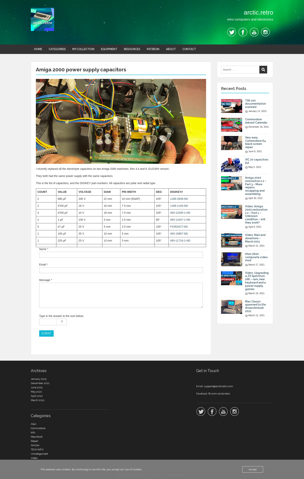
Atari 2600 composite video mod (256, 257)
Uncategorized (39, 453)
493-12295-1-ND (180, 212)
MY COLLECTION (83, 49)
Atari (33, 424)
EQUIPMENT (109, 49)
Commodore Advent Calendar (256, 121)
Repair (34, 441)
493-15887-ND (179, 233)
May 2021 (36, 391)
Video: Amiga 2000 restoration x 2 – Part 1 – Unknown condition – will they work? (256, 214)
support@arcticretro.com (218, 386)
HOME (38, 49)
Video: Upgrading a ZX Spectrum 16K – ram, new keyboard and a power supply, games (257, 281)
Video (34, 458)
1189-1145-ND (179, 205)
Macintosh (37, 436)
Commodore (38, 428)
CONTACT (189, 49)
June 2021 (37, 387)
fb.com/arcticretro (219, 393)
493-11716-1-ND (180, 240)
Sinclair (35, 445)
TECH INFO (37, 449)
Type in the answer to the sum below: (61, 316)
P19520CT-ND (179, 226)
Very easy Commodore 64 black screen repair (255, 142)
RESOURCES (132, 49)
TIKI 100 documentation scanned (255, 104)
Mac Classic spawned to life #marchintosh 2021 (255, 306)
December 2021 (40, 383)
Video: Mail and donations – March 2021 (255, 238)
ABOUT (171, 49)
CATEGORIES (57, 49)
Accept (253, 469)
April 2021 (37, 395)
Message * (45, 280)
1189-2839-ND (179, 198)
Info (33, 432)
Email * (43, 264)
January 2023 (39, 378)
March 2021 (37, 400)
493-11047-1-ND (180, 219)
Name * (43, 249)
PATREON (153, 49)
